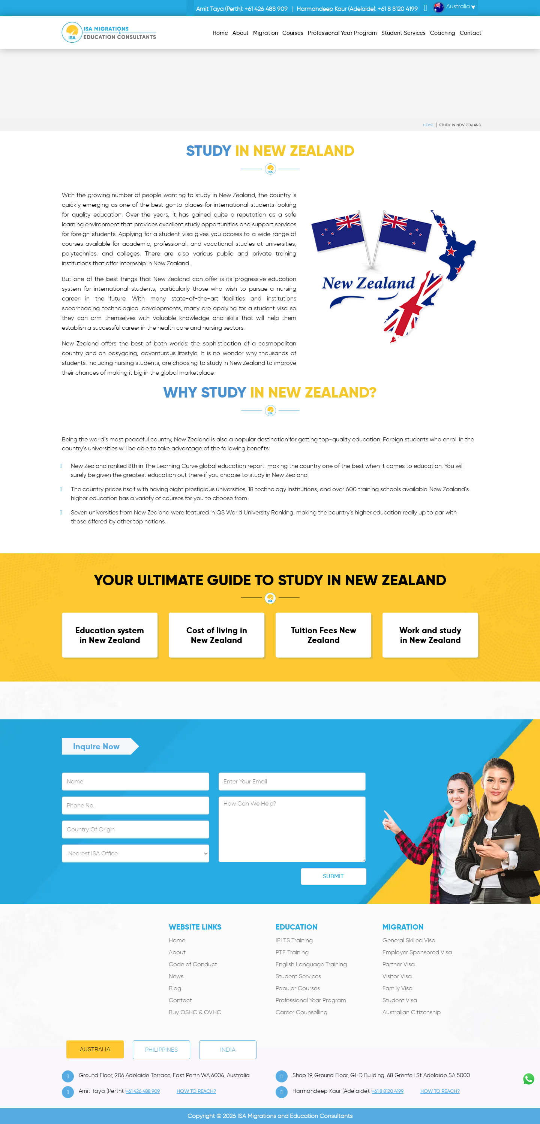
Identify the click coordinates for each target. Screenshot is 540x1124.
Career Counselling (301, 1012)
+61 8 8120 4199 (398, 8)
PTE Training (292, 952)
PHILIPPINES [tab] (161, 1049)
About (177, 952)
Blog (175, 988)
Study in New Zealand (460, 125)
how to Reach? (196, 1091)
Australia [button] (451, 7)
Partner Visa (398, 964)
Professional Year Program (311, 1000)
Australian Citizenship (411, 1012)
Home (428, 125)
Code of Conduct (193, 964)
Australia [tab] (95, 1049)
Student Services (298, 976)
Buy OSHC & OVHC (195, 1012)
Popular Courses (298, 988)
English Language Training (311, 964)
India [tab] (228, 1049)
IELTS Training (294, 940)
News (176, 976)
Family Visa (397, 988)
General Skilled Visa (408, 940)
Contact (180, 1000)
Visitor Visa (397, 976)
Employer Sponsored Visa (417, 952)
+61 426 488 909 (266, 8)
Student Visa (399, 1000)
